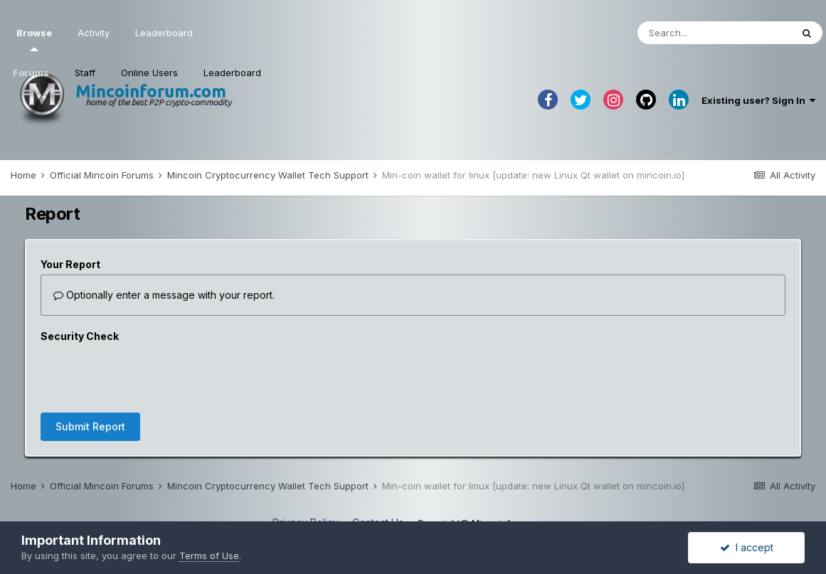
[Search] (714, 32)
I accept (746, 547)
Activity (94, 32)
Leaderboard (232, 72)
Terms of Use (209, 555)
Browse (34, 39)
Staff (85, 72)
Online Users (149, 72)
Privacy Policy (305, 467)
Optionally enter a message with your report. (164, 295)
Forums (31, 72)
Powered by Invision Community (413, 496)
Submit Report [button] (90, 371)
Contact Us (377, 467)
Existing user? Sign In (758, 100)
